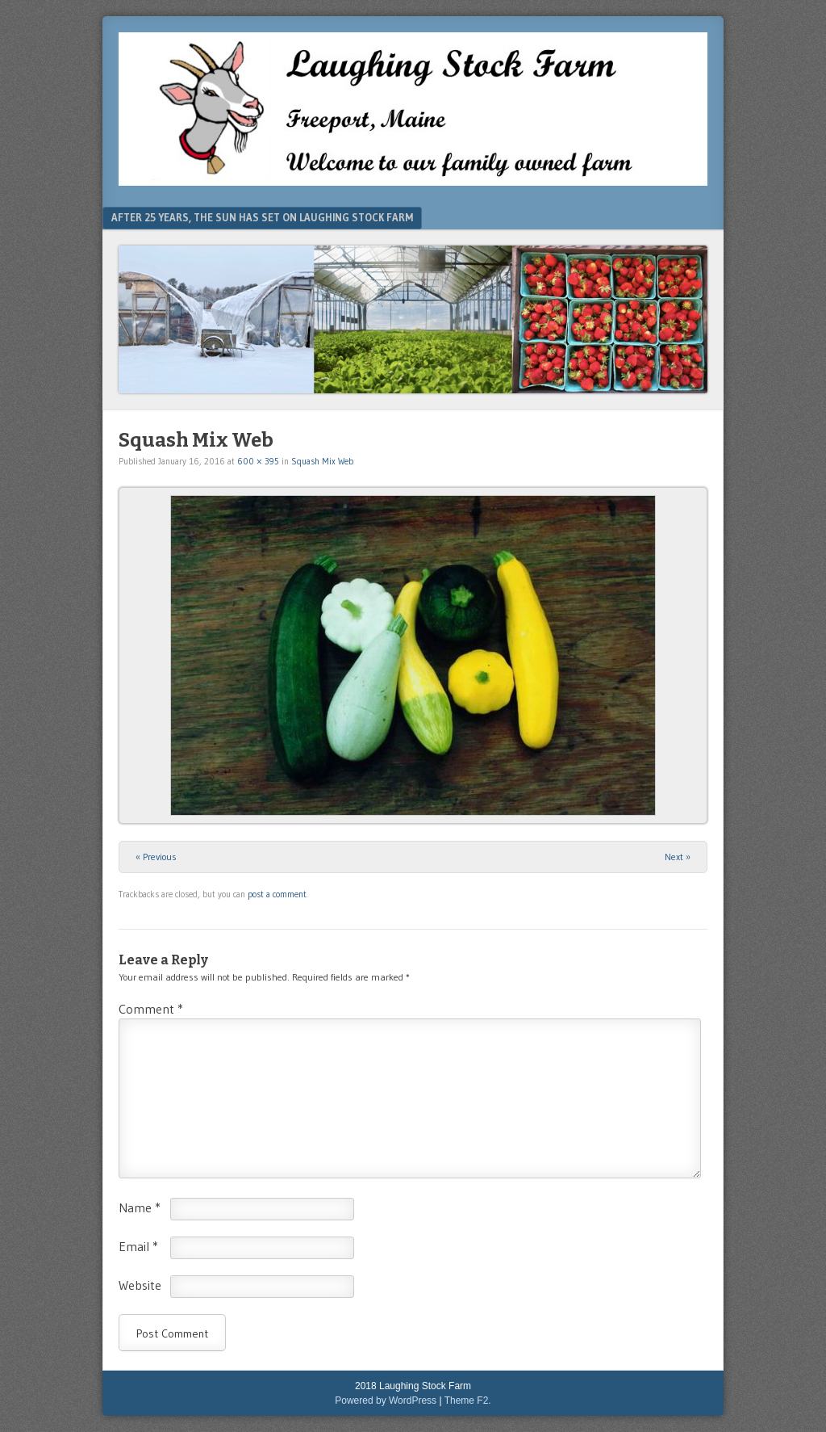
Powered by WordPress (385, 1400)
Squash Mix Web (322, 461)
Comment (151, 1009)
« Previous (156, 856)
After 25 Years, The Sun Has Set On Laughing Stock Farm (262, 217)
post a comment (277, 894)
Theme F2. (467, 1400)
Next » (677, 856)
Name (140, 1207)
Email (138, 1246)
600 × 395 (258, 461)
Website (140, 1285)
